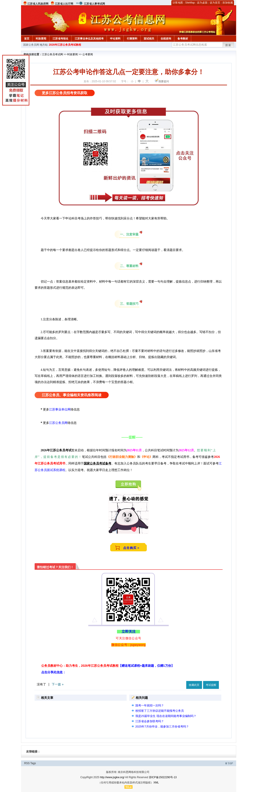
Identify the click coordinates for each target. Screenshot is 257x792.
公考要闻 (87, 54)
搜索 (228, 45)
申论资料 (115, 38)
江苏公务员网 (58, 423)
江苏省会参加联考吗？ (149, 721)
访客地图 (177, 2)
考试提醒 (211, 684)
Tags (33, 763)
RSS (27, 763)
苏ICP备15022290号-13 (163, 777)
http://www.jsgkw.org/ (112, 777)
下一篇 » (58, 684)
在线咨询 (166, 38)
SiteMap (190, 2)
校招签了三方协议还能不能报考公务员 (159, 710)
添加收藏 (227, 2)
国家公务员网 (31, 44)
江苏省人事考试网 (94, 3)
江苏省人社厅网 (64, 3)
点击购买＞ (131, 548)
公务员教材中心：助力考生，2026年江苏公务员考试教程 (107, 665)
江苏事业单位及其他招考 (89, 38)
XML (156, 782)
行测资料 (132, 38)
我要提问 (163, 81)
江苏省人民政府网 (37, 3)
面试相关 (149, 38)
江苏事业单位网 (60, 409)
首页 (26, 38)
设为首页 (215, 2)
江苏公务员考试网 (52, 54)
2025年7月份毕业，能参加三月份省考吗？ (162, 726)
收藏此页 (194, 684)
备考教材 (182, 38)
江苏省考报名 (60, 38)
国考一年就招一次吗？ (149, 705)
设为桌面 (202, 2)
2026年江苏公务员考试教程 (65, 44)
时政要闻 (41, 38)
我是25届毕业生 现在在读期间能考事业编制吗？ (165, 716)
